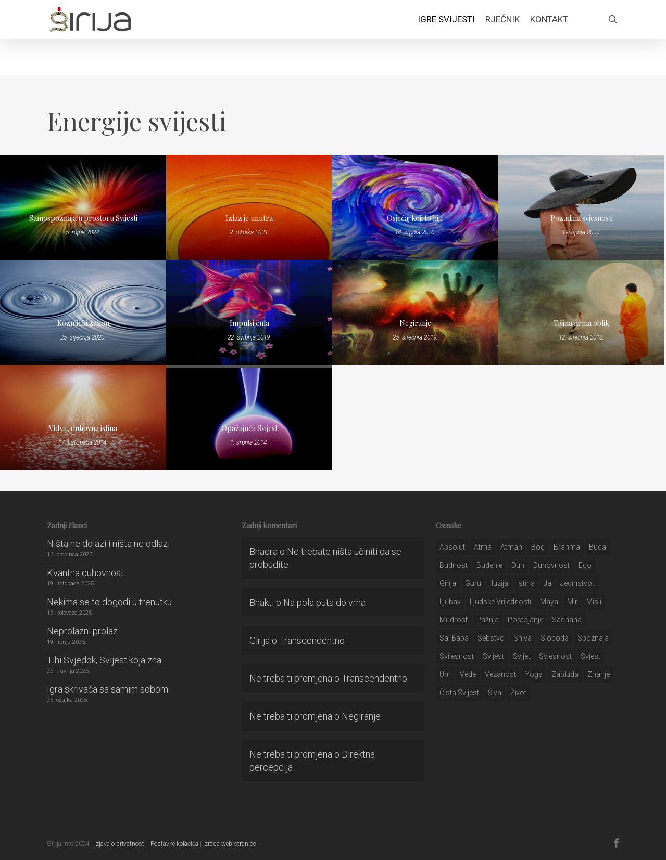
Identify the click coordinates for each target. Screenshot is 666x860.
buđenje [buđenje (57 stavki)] (489, 565)
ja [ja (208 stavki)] (547, 583)
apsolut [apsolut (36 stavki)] (452, 547)
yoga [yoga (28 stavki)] (534, 674)
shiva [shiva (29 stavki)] (522, 638)
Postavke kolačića (174, 844)
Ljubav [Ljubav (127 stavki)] (450, 601)
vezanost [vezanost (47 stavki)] (500, 674)
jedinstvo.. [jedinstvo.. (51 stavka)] (577, 583)
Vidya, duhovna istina (83, 428)
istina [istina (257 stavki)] (526, 583)
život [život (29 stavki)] (518, 692)
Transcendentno (312, 640)
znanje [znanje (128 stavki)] (598, 674)
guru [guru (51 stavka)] (473, 583)
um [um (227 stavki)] (445, 674)
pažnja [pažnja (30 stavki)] (487, 620)
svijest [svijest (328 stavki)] (493, 656)
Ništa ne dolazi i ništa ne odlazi (108, 543)
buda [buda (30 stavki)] (597, 547)
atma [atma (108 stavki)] (483, 547)
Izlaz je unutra (249, 218)
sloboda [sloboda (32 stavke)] (555, 638)
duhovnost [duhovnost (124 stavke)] (551, 565)
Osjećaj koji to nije (415, 218)
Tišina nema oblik (581, 323)
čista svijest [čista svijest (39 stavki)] (459, 692)
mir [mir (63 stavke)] (572, 601)
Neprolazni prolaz (82, 631)
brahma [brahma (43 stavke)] (567, 547)
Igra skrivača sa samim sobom (107, 689)
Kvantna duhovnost (85, 572)
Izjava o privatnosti (120, 844)
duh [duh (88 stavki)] (517, 565)
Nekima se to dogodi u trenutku (109, 601)
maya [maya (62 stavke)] (549, 601)
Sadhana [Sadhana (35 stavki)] (567, 620)
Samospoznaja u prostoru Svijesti (83, 218)
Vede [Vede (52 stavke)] (468, 674)
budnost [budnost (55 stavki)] (453, 565)
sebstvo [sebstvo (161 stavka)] (491, 638)
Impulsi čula (249, 323)
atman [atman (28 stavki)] (511, 547)
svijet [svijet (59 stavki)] (521, 656)
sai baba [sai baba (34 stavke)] (454, 638)
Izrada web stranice (229, 844)
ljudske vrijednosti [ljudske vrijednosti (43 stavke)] (500, 601)
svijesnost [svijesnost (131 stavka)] (456, 656)
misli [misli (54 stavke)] (593, 601)
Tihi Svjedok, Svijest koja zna (104, 660)
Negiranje (415, 323)
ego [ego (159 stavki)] (585, 565)
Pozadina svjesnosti (581, 218)
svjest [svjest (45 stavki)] (590, 656)
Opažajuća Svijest (249, 428)
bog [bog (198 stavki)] (538, 547)
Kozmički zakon (83, 323)
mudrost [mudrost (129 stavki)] (453, 620)
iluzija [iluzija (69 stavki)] (499, 583)
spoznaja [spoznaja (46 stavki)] (593, 638)
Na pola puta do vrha (324, 602)
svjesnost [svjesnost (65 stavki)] (555, 656)
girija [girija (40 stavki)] (447, 583)
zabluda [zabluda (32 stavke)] (565, 674)
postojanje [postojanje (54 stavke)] (525, 620)
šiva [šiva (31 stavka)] (494, 692)
